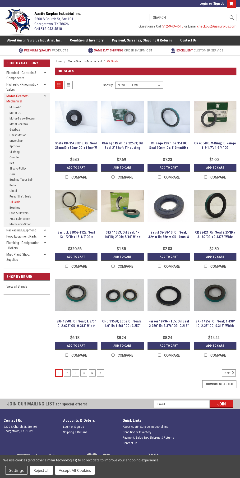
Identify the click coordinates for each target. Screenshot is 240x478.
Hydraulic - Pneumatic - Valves (22, 87)
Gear (12, 174)
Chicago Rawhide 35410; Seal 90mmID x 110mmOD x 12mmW (168, 147)
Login (203, 3)
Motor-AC (15, 107)
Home (59, 61)
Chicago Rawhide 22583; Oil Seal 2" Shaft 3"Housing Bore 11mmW (122, 147)
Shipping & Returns (75, 432)
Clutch (13, 191)
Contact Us (188, 40)
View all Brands (16, 286)
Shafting (14, 152)
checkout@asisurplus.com (216, 26)
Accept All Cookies (75, 470)
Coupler (14, 157)
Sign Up (218, 3)
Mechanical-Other (20, 224)
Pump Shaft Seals (20, 196)
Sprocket (15, 146)
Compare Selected (219, 384)
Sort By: (108, 85)
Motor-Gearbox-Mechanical (17, 99)
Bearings (14, 207)
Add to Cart (76, 168)
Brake (12, 185)
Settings (16, 470)
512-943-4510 (173, 26)
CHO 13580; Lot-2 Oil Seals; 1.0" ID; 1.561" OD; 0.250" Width (122, 325)
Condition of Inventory (87, 40)
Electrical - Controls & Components (21, 75)
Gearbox (14, 129)
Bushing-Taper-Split (21, 179)
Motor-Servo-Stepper (22, 118)
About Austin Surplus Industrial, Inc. (34, 40)
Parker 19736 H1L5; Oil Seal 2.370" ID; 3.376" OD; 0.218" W (168, 325)
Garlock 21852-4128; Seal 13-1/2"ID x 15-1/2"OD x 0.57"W (76, 236)
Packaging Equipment (21, 230)
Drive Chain (16, 140)
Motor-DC (15, 113)
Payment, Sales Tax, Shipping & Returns (142, 40)
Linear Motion (17, 135)
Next (230, 373)
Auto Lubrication (19, 219)
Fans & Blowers (18, 213)
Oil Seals (14, 202)
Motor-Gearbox (18, 124)
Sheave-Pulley (17, 168)
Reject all (41, 470)
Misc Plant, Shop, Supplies (18, 257)
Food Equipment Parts (21, 236)
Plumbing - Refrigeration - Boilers (22, 245)
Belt (11, 163)
